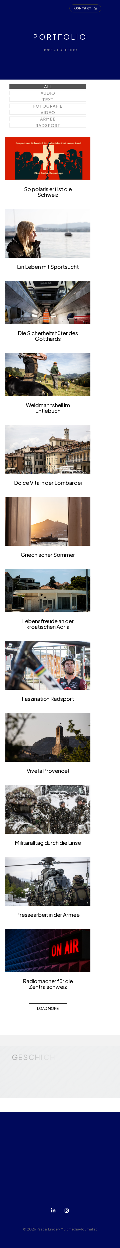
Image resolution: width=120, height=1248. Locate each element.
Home (48, 50)
